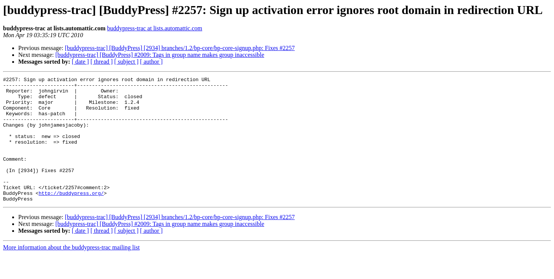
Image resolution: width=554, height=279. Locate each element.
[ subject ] (126, 61)
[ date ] (80, 61)
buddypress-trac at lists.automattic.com (154, 28)
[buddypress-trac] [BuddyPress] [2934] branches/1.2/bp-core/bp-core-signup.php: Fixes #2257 (180, 48)
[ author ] (151, 61)
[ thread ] (101, 61)
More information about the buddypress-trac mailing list (71, 272)
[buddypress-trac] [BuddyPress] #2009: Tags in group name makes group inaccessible (159, 55)
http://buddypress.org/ (71, 216)
